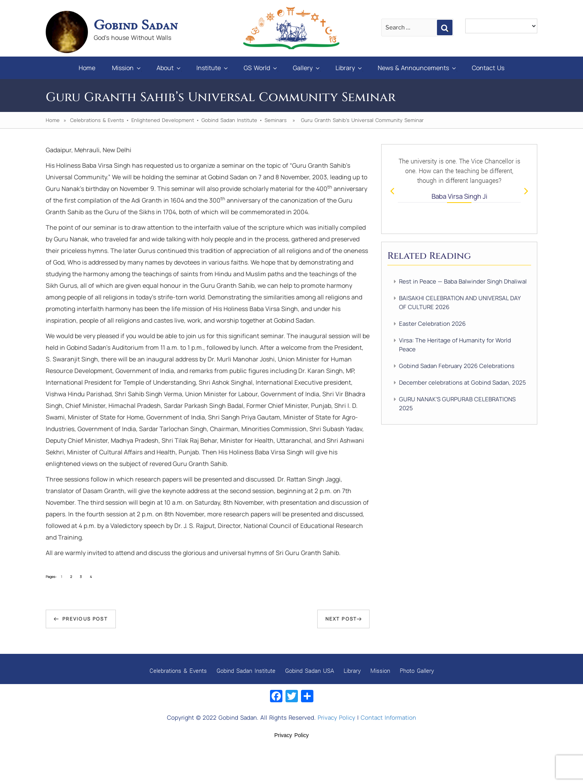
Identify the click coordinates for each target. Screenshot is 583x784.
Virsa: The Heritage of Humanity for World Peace (455, 344)
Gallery (307, 68)
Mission (127, 68)
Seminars (276, 120)
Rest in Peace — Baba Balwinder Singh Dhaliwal (463, 281)
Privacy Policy (336, 718)
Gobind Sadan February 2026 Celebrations (456, 366)
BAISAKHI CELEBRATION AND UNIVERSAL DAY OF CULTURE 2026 (459, 302)
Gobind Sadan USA (309, 670)
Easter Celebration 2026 (432, 324)
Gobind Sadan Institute (229, 120)
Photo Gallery (417, 670)
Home (87, 68)
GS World (261, 68)
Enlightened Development (162, 120)
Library (349, 68)
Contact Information (388, 718)
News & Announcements (417, 68)
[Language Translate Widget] (501, 26)
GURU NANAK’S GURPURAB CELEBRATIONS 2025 (457, 403)
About (169, 68)
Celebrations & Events (97, 120)
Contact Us (488, 68)
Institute (212, 68)
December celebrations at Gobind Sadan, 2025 (462, 382)
